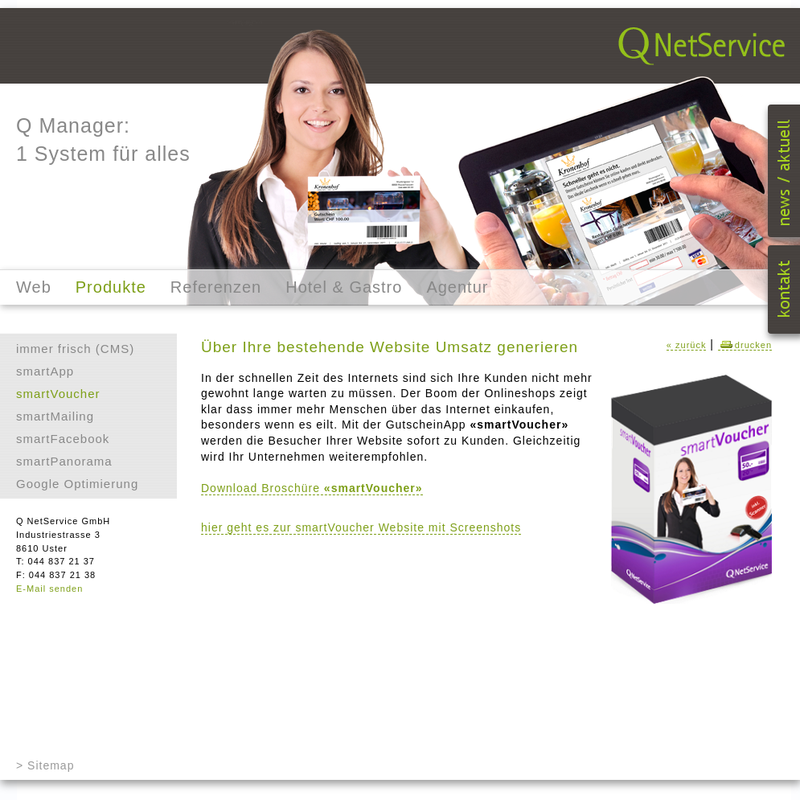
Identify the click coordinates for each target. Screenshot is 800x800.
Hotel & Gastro (343, 287)
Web (33, 287)
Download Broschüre (312, 488)
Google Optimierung (77, 483)
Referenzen (215, 287)
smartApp (45, 371)
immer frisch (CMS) (75, 348)
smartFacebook (62, 438)
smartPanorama (64, 461)
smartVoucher (58, 393)
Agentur (457, 287)
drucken (745, 345)
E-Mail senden (49, 588)
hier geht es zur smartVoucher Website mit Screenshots (361, 527)
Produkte (111, 287)
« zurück (687, 345)
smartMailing (55, 416)
